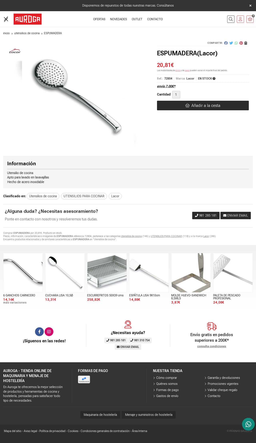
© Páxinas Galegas (239, 431)
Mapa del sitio (12, 431)
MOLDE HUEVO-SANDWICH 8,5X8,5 (188, 297)
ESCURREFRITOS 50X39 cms (105, 295)
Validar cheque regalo (222, 390)
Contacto (214, 396)
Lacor (206, 236)
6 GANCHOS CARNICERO (19, 295)
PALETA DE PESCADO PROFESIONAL (226, 297)
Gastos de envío (167, 396)
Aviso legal (30, 431)
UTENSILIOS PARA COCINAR (166, 236)
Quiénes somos (167, 384)
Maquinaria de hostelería (100, 415)
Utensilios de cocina (131, 236)
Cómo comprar (166, 378)
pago (187, 70)
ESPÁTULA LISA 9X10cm (144, 295)
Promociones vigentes (223, 384)
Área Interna (139, 431)
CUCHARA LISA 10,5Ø (59, 295)
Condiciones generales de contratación (105, 431)
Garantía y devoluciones (224, 378)
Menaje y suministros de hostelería (148, 415)
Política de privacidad (52, 431)
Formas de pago (167, 390)
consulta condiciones (211, 346)
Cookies (73, 431)
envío (177, 70)
